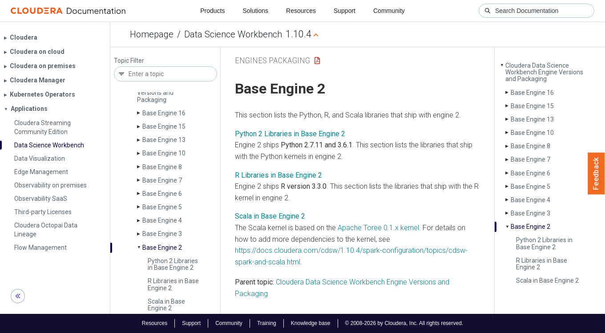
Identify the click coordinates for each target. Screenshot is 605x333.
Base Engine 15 (164, 126)
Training (266, 323)
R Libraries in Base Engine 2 (173, 284)
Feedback (596, 173)
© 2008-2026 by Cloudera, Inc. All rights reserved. (404, 323)
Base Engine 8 (162, 167)
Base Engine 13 (164, 139)
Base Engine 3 (162, 233)
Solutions (255, 10)
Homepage (151, 34)
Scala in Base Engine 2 (166, 305)
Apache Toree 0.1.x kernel (378, 227)
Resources (301, 10)
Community (389, 10)
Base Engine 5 (162, 207)
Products (212, 10)
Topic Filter (129, 60)
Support (344, 10)
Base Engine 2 (162, 247)
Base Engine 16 (164, 113)
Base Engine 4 (162, 220)
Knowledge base (311, 323)
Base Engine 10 (164, 153)
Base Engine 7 (162, 180)
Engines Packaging (272, 60)
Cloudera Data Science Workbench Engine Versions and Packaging (544, 72)
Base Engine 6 (162, 193)
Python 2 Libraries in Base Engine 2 (173, 264)
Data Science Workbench (233, 34)
